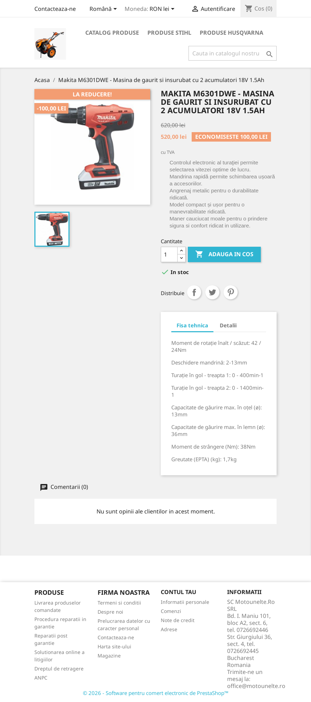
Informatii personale (185, 602)
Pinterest (231, 292)
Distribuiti (194, 292)
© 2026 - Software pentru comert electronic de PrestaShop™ (156, 692)
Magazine (109, 655)
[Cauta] (232, 53)
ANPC (40, 677)
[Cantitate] (169, 254)
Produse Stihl (169, 32)
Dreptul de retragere (59, 668)
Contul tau (178, 592)
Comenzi (171, 611)
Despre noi (110, 611)
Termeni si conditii (119, 602)
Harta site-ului (114, 646)
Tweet (212, 292)
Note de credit (177, 620)
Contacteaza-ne (55, 9)
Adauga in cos (224, 254)
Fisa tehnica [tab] (192, 325)
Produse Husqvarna (231, 32)
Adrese (169, 629)
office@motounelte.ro (256, 686)
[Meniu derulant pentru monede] (163, 9)
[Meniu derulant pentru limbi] (104, 9)
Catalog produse (112, 32)
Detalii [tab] (228, 325)
